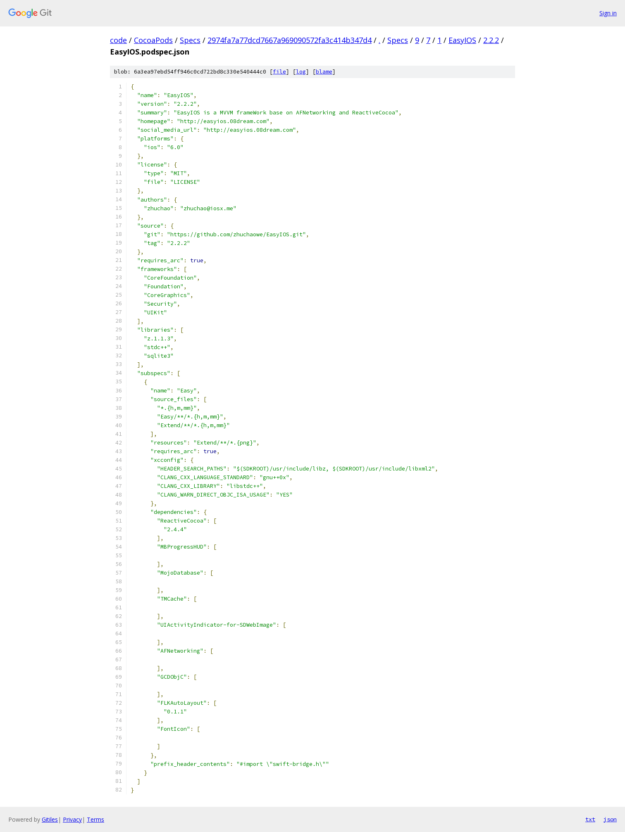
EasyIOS (462, 40)
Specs (190, 40)
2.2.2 (491, 40)
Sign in (608, 13)
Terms (95, 819)
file (279, 71)
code (118, 40)
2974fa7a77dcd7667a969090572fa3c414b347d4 (290, 40)
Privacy (72, 819)
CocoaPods (153, 40)
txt (590, 819)
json (610, 819)
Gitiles (50, 819)
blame (324, 71)
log (301, 71)
